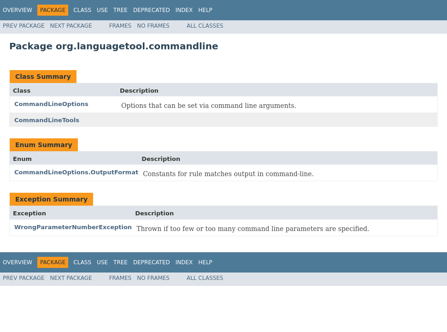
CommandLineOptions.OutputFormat (76, 172)
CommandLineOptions (51, 104)
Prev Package (24, 26)
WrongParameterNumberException (73, 227)
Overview (17, 10)
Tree (120, 10)
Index (184, 10)
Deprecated (151, 10)
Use (102, 10)
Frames (120, 26)
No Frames (153, 26)
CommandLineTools (46, 120)
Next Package (71, 26)
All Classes (205, 26)
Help (205, 10)
